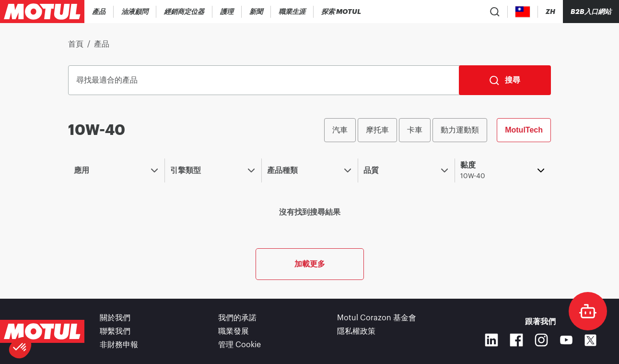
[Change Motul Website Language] (550, 12)
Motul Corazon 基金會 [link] (376, 318)
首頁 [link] (75, 44)
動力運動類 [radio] (460, 130)
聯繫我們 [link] (115, 331)
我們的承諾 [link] (237, 318)
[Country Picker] (523, 11)
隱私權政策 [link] (356, 331)
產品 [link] (101, 44)
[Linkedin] (491, 340)
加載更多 (309, 264)
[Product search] (494, 11)
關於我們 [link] (115, 318)
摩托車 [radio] (377, 130)
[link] (227, 11)
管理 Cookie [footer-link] (239, 345)
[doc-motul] (588, 311)
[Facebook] (516, 340)
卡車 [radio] (414, 130)
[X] (590, 340)
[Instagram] (541, 340)
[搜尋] (505, 80)
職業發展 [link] (233, 331)
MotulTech (524, 130)
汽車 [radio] (340, 130)
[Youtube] (566, 340)
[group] (437, 130)
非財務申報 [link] (119, 345)
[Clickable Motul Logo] (42, 11)
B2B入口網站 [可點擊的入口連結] (591, 11)
